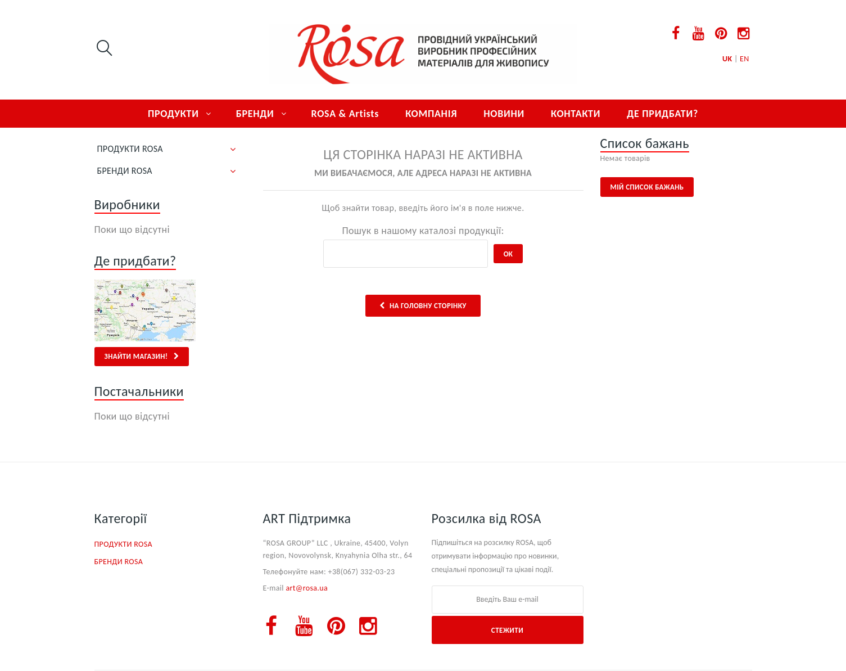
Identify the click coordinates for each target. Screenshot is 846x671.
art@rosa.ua (307, 588)
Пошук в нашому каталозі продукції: (423, 230)
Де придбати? (135, 261)
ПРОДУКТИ (173, 113)
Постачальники (139, 391)
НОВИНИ (503, 113)
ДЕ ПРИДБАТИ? (662, 113)
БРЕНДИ (255, 113)
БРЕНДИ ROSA (124, 170)
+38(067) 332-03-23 (361, 572)
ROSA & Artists (345, 113)
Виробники (127, 204)
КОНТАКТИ (575, 113)
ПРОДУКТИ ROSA (130, 148)
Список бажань (644, 143)
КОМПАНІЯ (431, 113)
